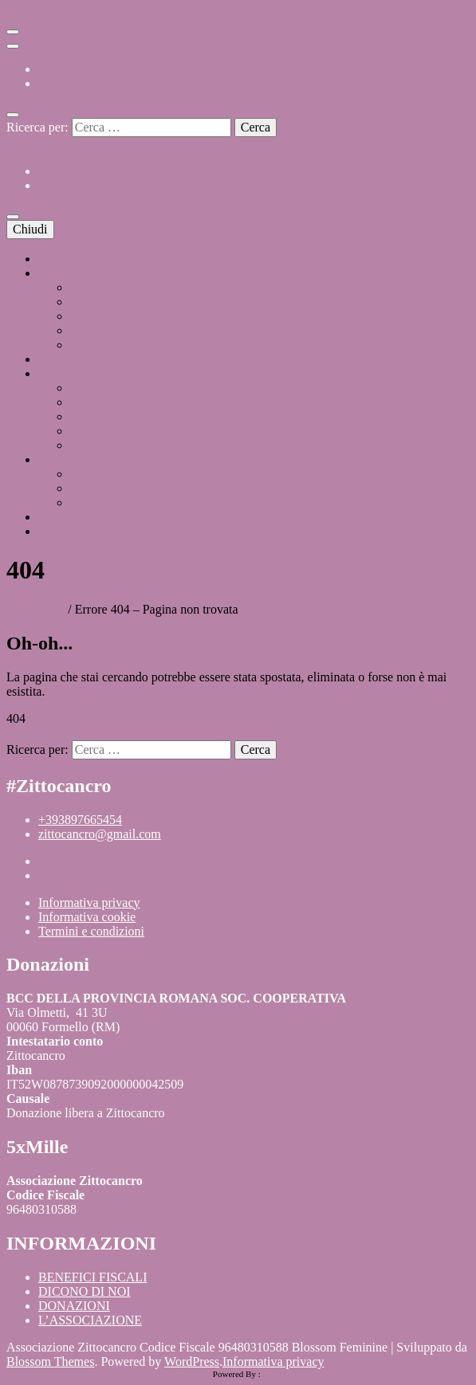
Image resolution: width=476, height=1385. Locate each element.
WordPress (191, 1361)
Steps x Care (102, 402)
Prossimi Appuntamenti (130, 474)
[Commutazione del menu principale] (12, 216)
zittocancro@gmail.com (99, 834)
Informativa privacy (89, 902)
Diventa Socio (106, 316)
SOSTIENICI (73, 359)
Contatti (91, 344)
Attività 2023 (104, 502)
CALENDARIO (79, 459)
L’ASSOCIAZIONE (90, 273)
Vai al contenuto (47, 13)
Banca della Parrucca (124, 430)
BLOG (55, 517)
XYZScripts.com (292, 1374)
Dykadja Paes (105, 301)
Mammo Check (109, 416)
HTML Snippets (182, 1374)
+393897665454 (80, 819)
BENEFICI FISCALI (92, 69)
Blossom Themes (50, 1361)
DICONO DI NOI (84, 83)
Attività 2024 (104, 488)
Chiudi (30, 229)
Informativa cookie (87, 917)
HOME (57, 258)
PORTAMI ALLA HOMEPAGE (88, 733)
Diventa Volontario (118, 330)
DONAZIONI (74, 531)
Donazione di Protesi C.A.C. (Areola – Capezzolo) (199, 387)
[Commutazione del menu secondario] (12, 31)
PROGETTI (69, 373)
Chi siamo (96, 287)
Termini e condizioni (91, 931)
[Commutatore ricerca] (12, 114)
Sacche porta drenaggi (126, 445)
